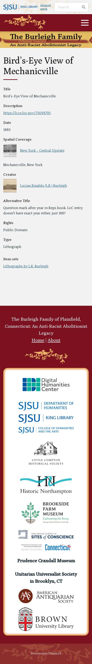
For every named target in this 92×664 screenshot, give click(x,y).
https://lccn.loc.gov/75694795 (27, 113)
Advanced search (45, 7)
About (54, 340)
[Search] (71, 7)
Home (38, 340)
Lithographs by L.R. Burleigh (25, 266)
